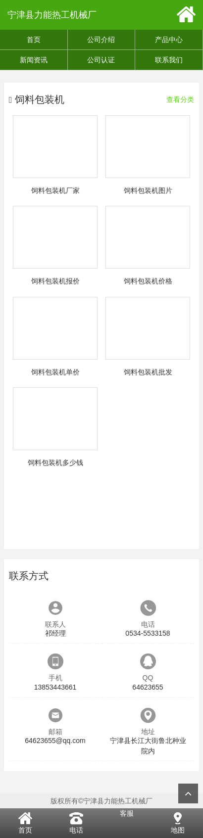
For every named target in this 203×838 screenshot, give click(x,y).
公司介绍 (101, 40)
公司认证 (101, 60)
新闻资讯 (34, 60)
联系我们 (169, 60)
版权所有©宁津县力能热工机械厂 (101, 801)
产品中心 (169, 40)
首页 (34, 40)
